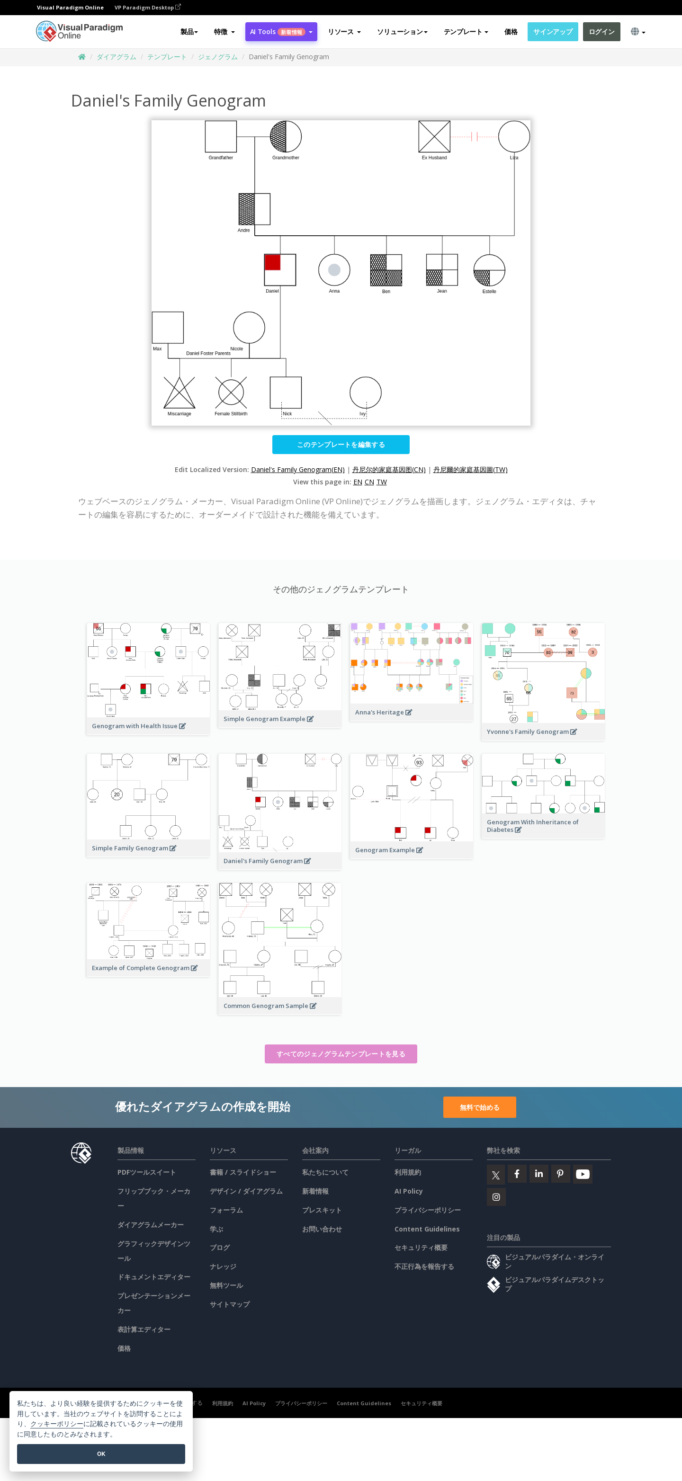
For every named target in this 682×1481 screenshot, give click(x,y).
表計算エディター (143, 1329)
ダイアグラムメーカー (150, 1224)
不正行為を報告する (424, 1266)
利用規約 (408, 1172)
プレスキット (322, 1209)
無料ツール (226, 1285)
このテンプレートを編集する (341, 444)
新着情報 (315, 1191)
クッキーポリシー (56, 1424)
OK (101, 1453)
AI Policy (409, 1191)
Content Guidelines (427, 1228)
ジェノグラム (218, 56)
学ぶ (216, 1228)
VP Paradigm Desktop (148, 7)
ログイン (602, 31)
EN (357, 481)
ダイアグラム (116, 56)
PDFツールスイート (146, 1172)
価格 (510, 31)
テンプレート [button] (466, 31)
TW (382, 481)
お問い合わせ (322, 1228)
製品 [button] (189, 31)
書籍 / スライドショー (243, 1172)
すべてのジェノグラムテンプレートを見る (341, 1053)
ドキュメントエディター (153, 1276)
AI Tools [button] (281, 31)
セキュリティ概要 (421, 1247)
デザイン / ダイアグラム (246, 1191)
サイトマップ (230, 1304)
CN (369, 481)
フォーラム (226, 1209)
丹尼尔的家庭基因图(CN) (389, 469)
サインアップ (552, 31)
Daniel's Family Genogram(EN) (298, 469)
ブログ (220, 1247)
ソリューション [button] (402, 31)
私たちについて (325, 1172)
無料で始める (480, 1107)
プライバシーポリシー (428, 1209)
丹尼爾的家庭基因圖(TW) (470, 469)
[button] (224, 31)
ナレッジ (223, 1266)
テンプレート (167, 56)
